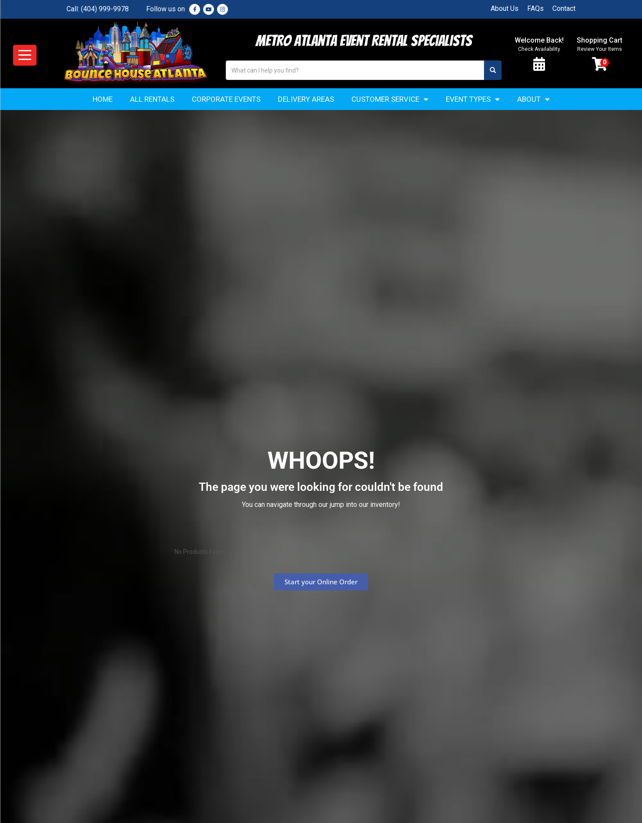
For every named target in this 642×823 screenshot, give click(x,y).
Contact (563, 8)
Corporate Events (226, 99)
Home (103, 99)
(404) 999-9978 (105, 9)
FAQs (535, 8)
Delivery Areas (306, 99)
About (533, 99)
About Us (504, 8)
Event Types (473, 99)
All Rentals (152, 99)
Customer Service (389, 99)
